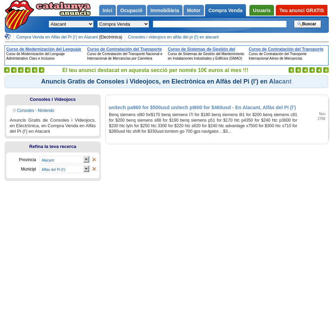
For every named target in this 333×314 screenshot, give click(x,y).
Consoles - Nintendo (35, 110)
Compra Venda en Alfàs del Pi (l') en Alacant (69, 37)
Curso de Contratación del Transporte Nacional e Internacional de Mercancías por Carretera (126, 49)
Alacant (48, 160)
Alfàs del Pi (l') (53, 169)
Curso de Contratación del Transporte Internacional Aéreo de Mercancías (286, 49)
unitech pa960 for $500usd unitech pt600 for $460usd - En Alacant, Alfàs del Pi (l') (202, 107)
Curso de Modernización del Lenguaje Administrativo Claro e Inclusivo (43, 49)
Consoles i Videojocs (53, 99)
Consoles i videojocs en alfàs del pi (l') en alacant (173, 37)
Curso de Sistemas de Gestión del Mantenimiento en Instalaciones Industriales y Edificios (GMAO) (201, 49)
